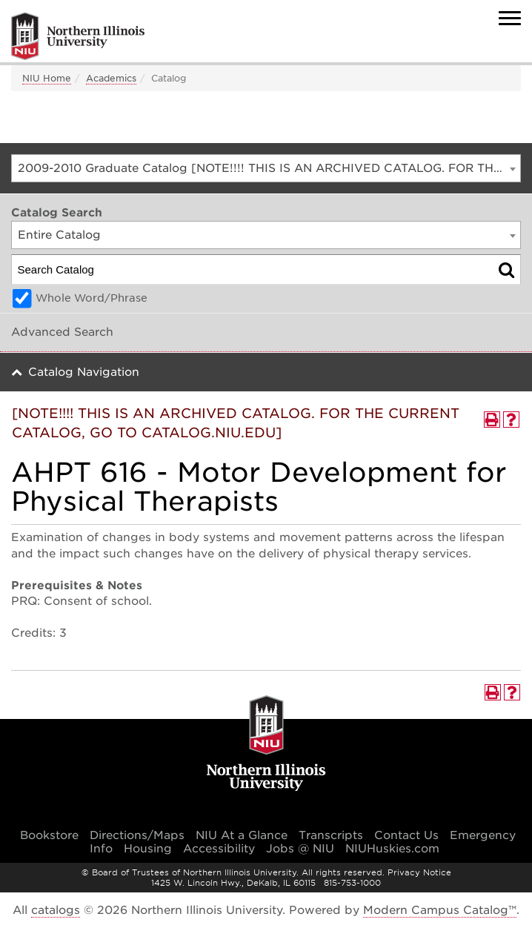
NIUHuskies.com (392, 848)
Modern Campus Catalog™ (439, 910)
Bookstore (49, 835)
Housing (148, 848)
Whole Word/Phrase (91, 298)
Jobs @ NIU (300, 848)
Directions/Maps (137, 835)
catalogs (55, 910)
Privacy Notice (419, 872)
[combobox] (266, 168)
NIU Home (46, 78)
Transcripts (331, 835)
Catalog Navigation (83, 372)
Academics (111, 78)
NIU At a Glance (241, 835)
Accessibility (219, 848)
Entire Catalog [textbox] (59, 235)
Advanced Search (62, 332)
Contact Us (406, 835)
